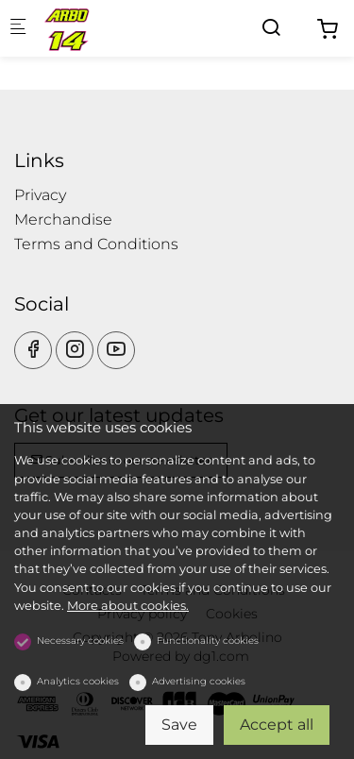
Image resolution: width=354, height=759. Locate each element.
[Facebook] (33, 350)
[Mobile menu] (18, 28)
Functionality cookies (208, 640)
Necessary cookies (80, 640)
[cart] (327, 30)
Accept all (276, 725)
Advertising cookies (198, 681)
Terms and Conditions (96, 244)
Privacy (40, 195)
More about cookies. (128, 606)
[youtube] (116, 350)
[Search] (271, 28)
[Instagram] (74, 350)
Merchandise (63, 219)
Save (179, 725)
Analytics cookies (78, 681)
